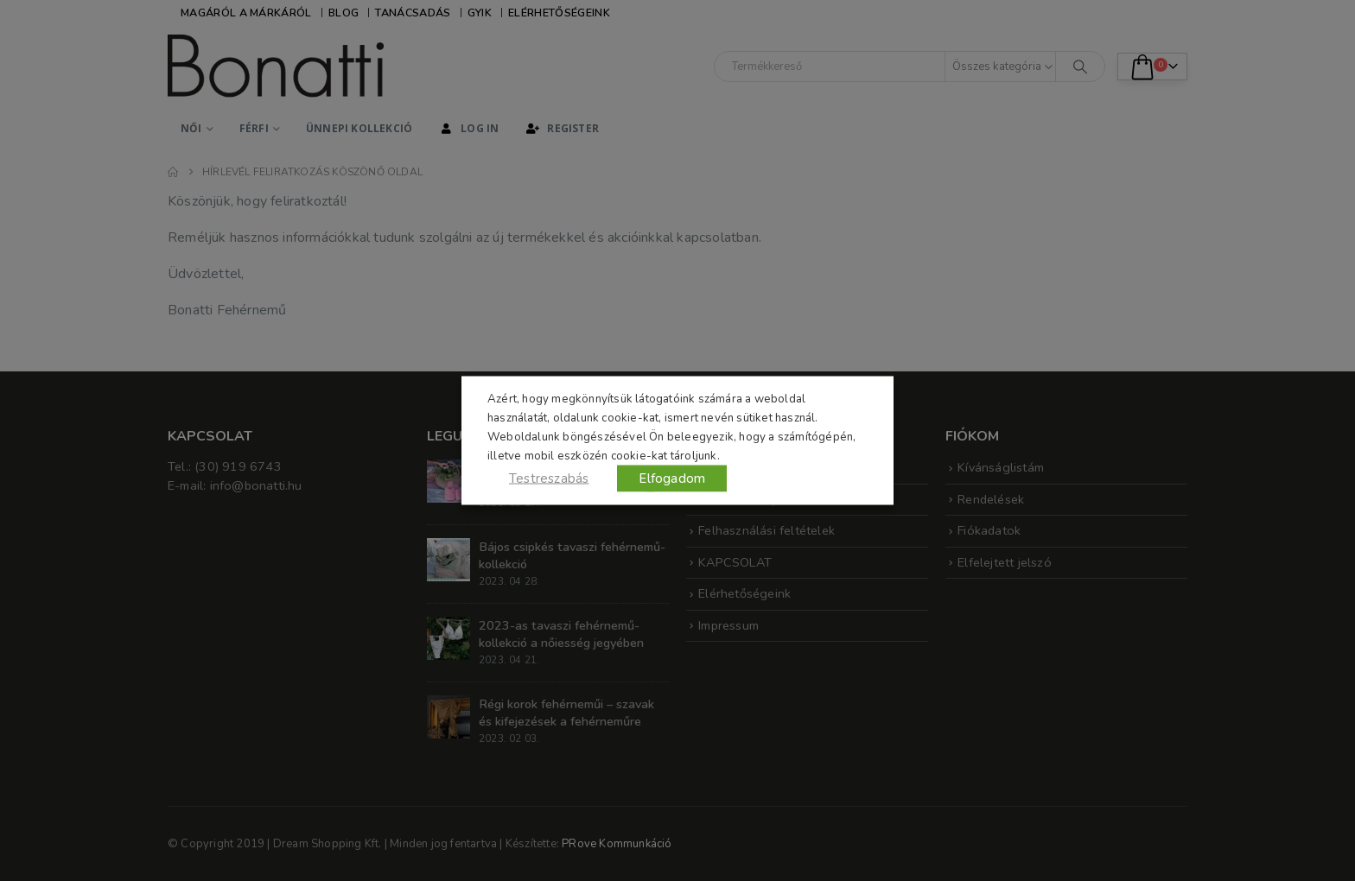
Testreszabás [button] (548, 478)
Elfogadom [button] (672, 478)
